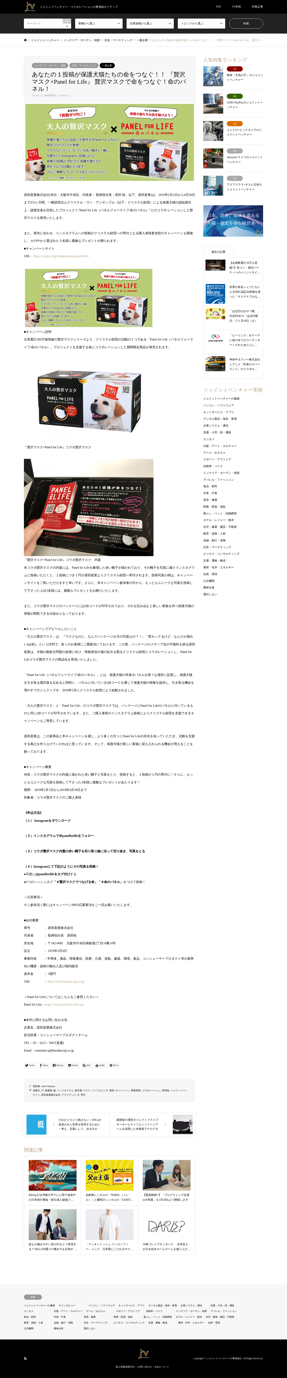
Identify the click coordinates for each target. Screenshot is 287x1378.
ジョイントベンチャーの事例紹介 (224, 1358)
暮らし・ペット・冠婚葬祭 (220, 513)
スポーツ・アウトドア (217, 459)
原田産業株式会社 (50, 1094)
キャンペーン (122, 1090)
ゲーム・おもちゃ (214, 452)
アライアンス (69, 1094)
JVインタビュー (67, 1305)
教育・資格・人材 (214, 533)
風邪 (111, 1090)
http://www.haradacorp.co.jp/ (66, 981)
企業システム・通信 (215, 425)
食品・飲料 (210, 486)
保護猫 (48, 1090)
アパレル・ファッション (218, 479)
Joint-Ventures (48, 1086)
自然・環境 (210, 574)
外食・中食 (210, 493)
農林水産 (208, 587)
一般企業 (107, 65)
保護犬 (36, 1090)
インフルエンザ (99, 1090)
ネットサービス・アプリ (218, 412)
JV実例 (236, 6)
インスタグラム (65, 1090)
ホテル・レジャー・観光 (218, 520)
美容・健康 (210, 499)
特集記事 (257, 6)
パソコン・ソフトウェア (218, 405)
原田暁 (165, 1090)
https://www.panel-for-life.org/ (64, 1004)
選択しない (210, 594)
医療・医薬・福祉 (214, 506)
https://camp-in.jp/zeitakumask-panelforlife (61, 256)
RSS (25, 1358)
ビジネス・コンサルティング (221, 553)
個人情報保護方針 (125, 1366)
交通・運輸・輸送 (214, 560)
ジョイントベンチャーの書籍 (221, 398)
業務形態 (136, 1090)
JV (42, 1090)
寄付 (83, 1094)
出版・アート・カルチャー (220, 445)
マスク (86, 1090)
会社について (162, 1366)
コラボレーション (151, 1090)
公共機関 (208, 580)
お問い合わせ (145, 1366)
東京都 (78, 1090)
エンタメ (208, 439)
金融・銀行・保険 (214, 540)
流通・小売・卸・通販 (217, 432)
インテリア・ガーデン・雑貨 (50, 65)
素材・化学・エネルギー (218, 567)
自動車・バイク (213, 466)
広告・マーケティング (84, 65)
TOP (218, 6)
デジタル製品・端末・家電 (220, 418)
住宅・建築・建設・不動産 (220, 526)
